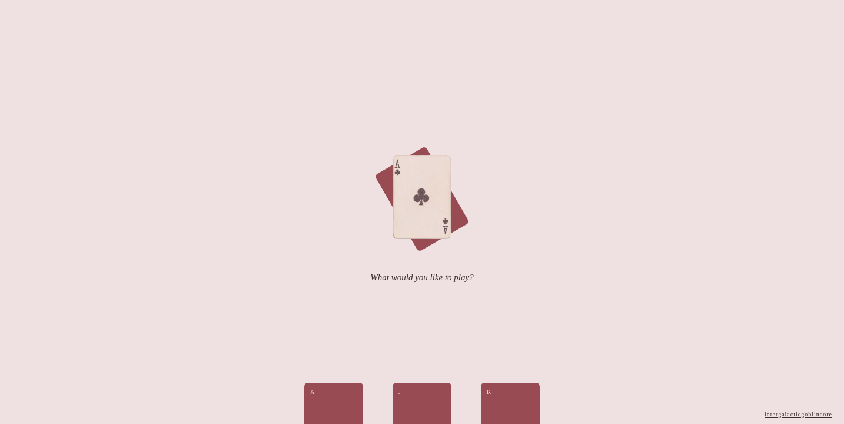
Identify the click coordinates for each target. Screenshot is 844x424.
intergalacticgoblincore (798, 414)
